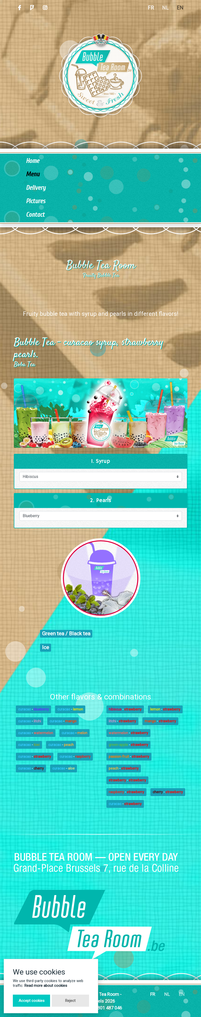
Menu (32, 174)
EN (180, 8)
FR (151, 8)
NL (165, 8)
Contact (35, 214)
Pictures (35, 201)
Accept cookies (32, 1000)
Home (32, 161)
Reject (70, 1000)
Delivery (36, 188)
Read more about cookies (45, 985)
